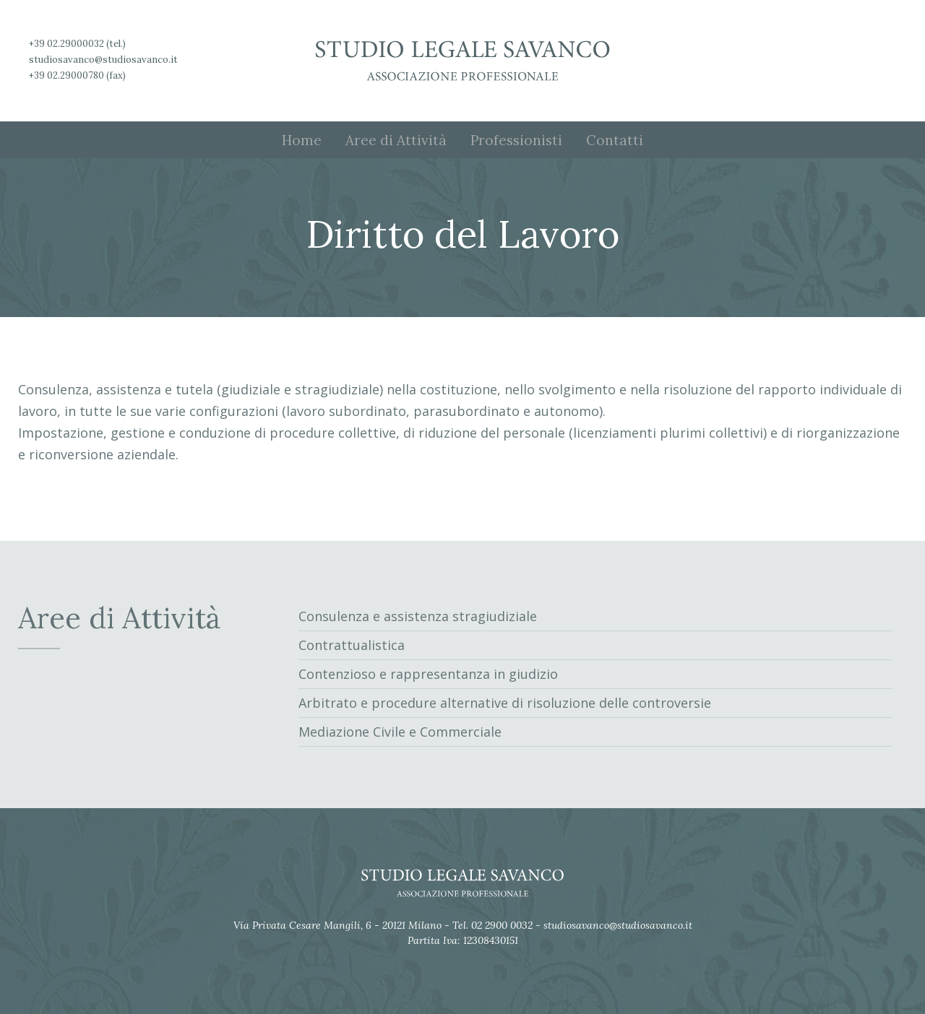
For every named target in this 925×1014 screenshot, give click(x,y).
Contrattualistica (351, 645)
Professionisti (516, 140)
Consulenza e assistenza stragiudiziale (417, 616)
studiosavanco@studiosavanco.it (103, 59)
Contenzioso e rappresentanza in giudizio (428, 673)
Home (302, 140)
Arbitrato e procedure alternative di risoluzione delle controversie (504, 702)
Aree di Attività (396, 140)
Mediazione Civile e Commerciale (400, 731)
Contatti (614, 140)
